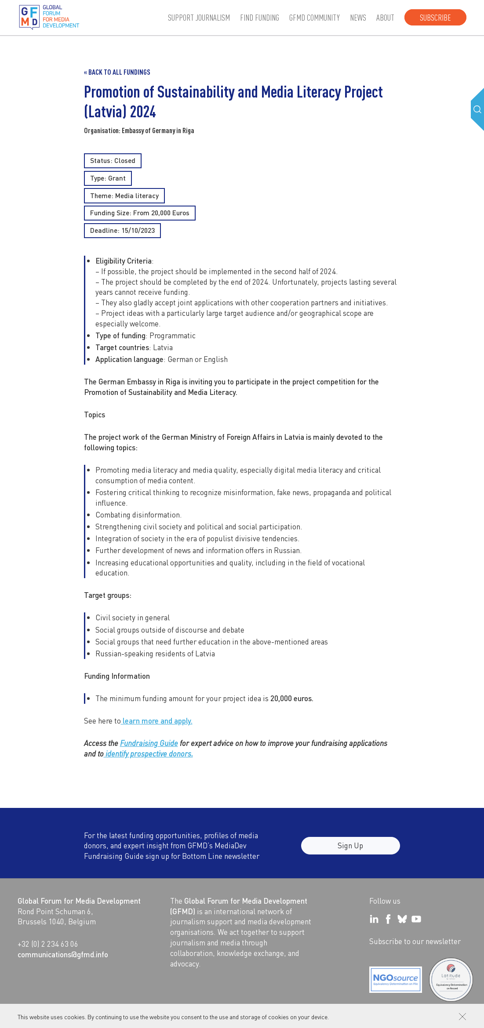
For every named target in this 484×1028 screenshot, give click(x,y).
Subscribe (435, 17)
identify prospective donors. (148, 753)
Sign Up (350, 851)
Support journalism (199, 17)
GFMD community (314, 17)
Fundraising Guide (149, 743)
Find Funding (259, 17)
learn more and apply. (157, 720)
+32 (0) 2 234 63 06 (48, 943)
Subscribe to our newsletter (415, 941)
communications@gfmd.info (63, 954)
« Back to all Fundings (117, 72)
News (358, 17)
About (385, 17)
